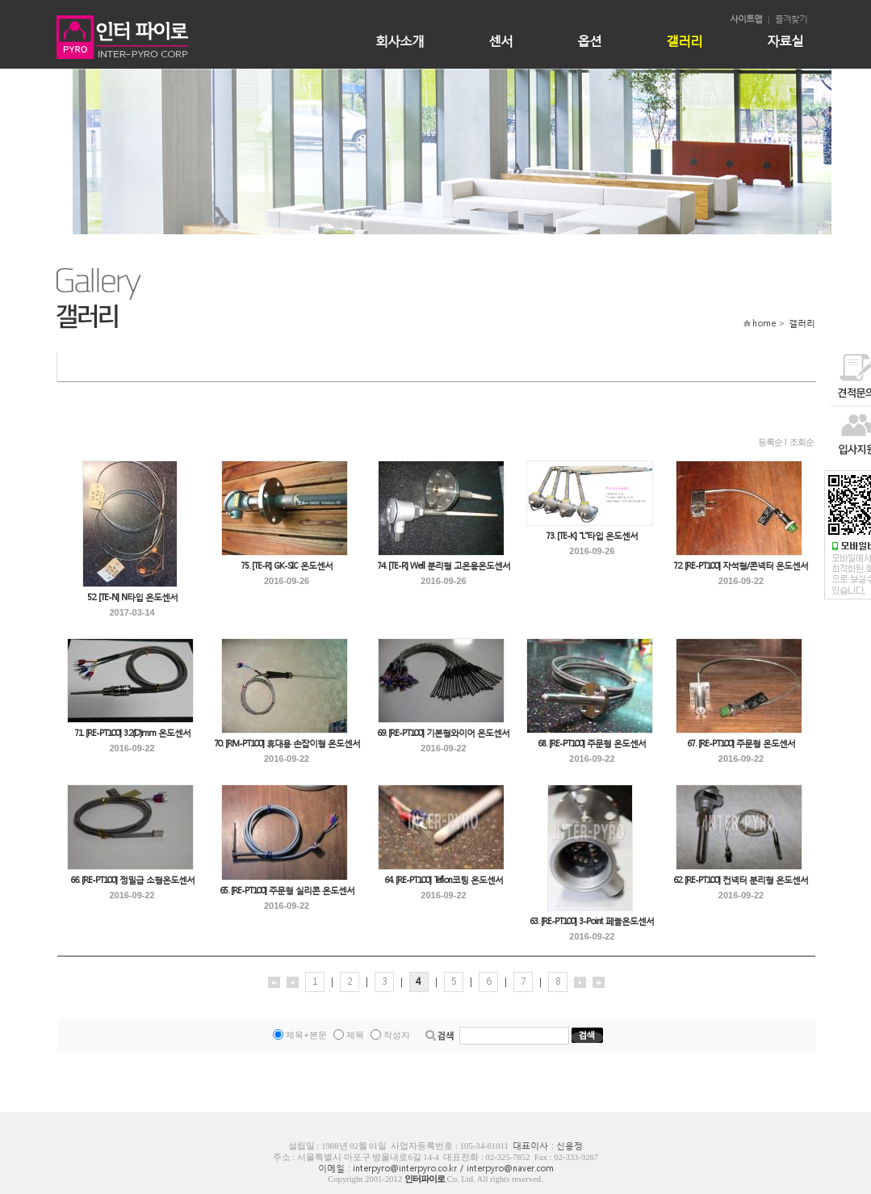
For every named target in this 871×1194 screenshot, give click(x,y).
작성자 (396, 1035)
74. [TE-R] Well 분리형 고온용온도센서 (443, 566)
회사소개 (399, 40)
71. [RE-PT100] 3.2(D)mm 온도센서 (132, 733)
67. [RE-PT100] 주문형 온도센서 (741, 743)
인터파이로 (424, 1179)
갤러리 (684, 40)
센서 (500, 40)
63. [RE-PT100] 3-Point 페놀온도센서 (592, 921)
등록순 (770, 442)
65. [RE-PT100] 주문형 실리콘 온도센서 (287, 890)
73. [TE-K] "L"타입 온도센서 (592, 536)
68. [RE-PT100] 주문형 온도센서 (592, 743)
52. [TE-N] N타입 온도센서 (132, 597)
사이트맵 (746, 19)
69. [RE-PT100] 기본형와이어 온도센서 (443, 733)
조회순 (801, 442)
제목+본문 (306, 1035)
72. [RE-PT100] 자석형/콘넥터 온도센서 (740, 566)
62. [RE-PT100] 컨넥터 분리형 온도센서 (740, 880)
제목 (355, 1035)
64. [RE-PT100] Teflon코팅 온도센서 (443, 880)
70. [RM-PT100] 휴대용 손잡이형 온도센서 (287, 743)
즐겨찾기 (791, 19)
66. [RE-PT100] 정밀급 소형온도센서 (132, 880)
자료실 (785, 40)
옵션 (589, 40)
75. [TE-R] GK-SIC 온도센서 (287, 566)
